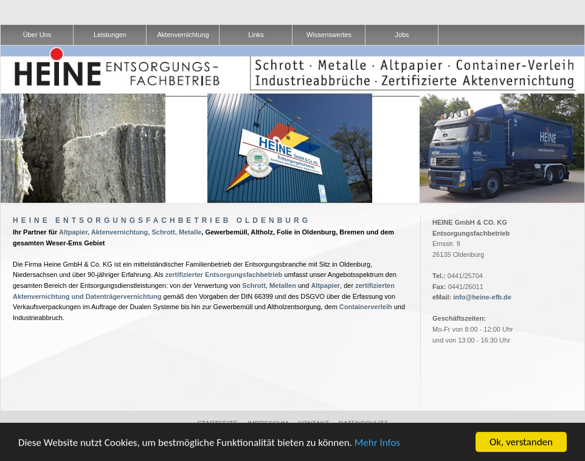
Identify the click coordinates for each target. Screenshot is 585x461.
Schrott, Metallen (269, 285)
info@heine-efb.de (482, 297)
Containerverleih (365, 306)
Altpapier (325, 285)
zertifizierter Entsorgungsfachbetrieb (224, 274)
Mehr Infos (377, 442)
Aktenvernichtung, (120, 232)
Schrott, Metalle (176, 232)
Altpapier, (74, 232)
